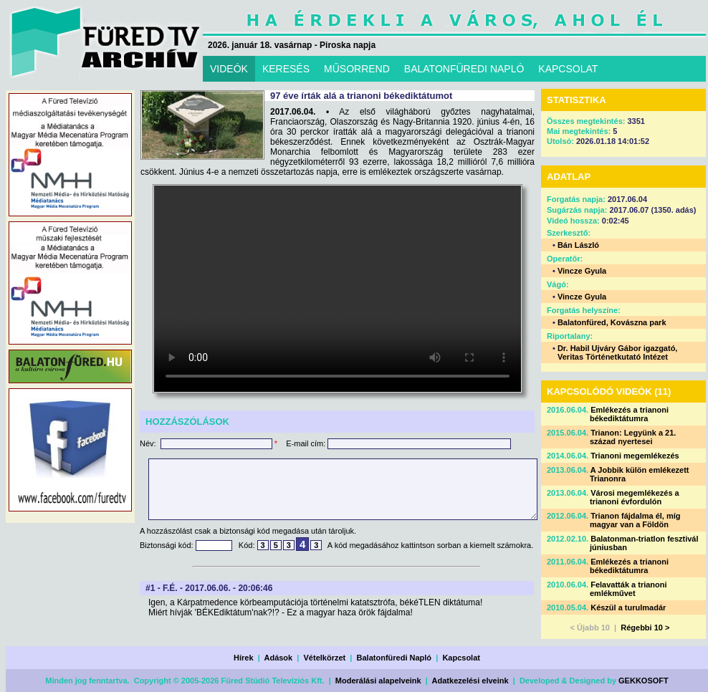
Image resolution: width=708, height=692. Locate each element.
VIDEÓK (229, 69)
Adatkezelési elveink (470, 680)
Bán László (578, 245)
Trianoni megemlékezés (634, 455)
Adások (278, 657)
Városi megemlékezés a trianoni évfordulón (634, 497)
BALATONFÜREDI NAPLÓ (464, 69)
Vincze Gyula (582, 270)
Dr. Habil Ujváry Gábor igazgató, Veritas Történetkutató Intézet (618, 352)
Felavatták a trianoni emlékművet (628, 588)
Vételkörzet (325, 657)
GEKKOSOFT (643, 680)
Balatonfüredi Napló (394, 657)
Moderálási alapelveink (378, 680)
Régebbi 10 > (645, 627)
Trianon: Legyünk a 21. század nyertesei (633, 437)
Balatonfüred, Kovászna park (612, 322)
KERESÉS (286, 69)
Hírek (244, 657)
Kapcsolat (461, 657)
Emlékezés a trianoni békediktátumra (629, 414)
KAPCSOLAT (568, 69)
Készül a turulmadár (628, 607)
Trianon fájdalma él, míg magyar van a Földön (635, 520)
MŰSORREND (357, 69)
